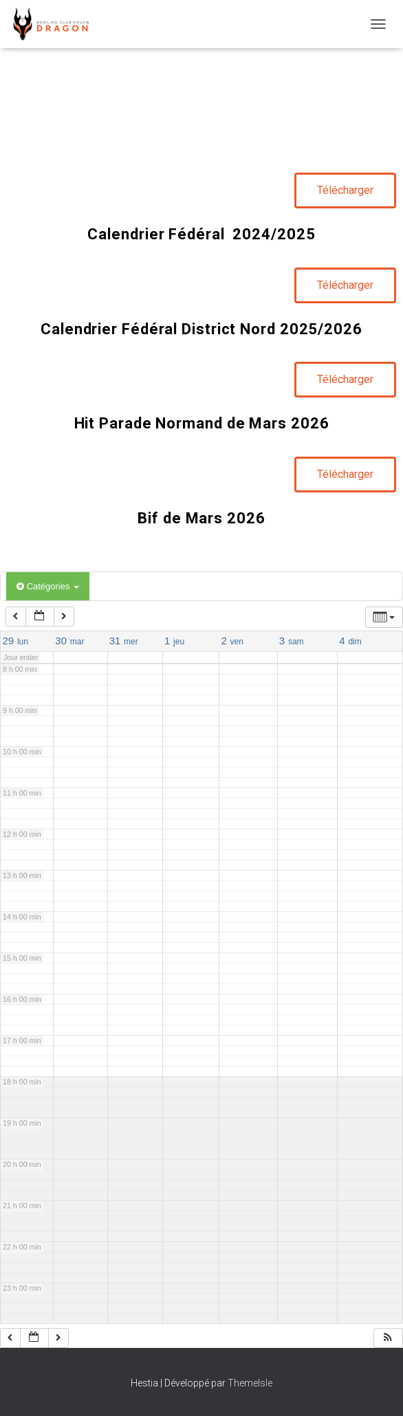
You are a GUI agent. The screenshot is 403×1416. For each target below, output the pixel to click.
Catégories (48, 586)
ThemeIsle (250, 1382)
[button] (388, 1338)
